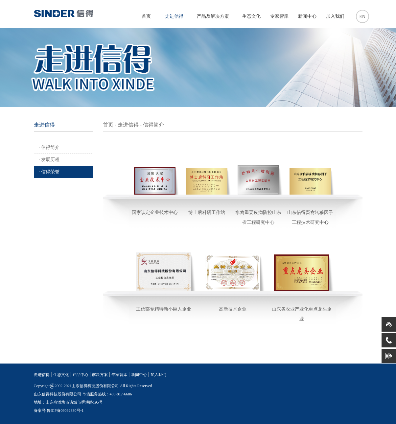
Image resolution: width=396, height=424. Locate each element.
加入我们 (335, 16)
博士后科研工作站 (206, 212)
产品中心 (80, 374)
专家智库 (279, 16)
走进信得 (174, 16)
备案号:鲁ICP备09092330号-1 (59, 410)
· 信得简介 (49, 147)
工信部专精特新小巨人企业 (163, 309)
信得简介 (153, 125)
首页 (146, 16)
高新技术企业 (232, 309)
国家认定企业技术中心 (155, 212)
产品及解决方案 (213, 16)
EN (362, 16)
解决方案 (100, 374)
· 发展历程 (49, 159)
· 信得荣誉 (49, 171)
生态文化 (251, 16)
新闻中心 (307, 16)
